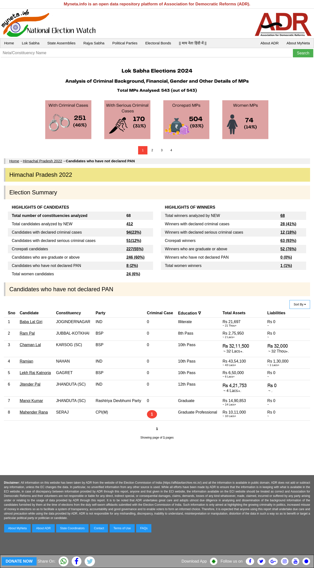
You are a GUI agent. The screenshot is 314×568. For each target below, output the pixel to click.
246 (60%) (135, 257)
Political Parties (125, 43)
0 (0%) (286, 257)
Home (9, 43)
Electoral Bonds (158, 43)
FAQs (143, 528)
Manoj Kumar (31, 401)
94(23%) (133, 232)
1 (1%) (286, 266)
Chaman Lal (30, 345)
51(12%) (133, 241)
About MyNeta (298, 43)
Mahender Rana (34, 412)
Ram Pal (27, 333)
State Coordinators (72, 528)
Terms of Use (122, 528)
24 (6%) (133, 274)
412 (129, 224)
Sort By (300, 304)
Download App (194, 561)
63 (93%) (288, 241)
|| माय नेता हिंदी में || (192, 43)
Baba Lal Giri (31, 322)
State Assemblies (61, 43)
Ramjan (26, 361)
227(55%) (134, 249)
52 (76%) (288, 249)
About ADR (270, 43)
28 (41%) (288, 224)
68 (282, 216)
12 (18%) (288, 232)
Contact (99, 528)
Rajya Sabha (94, 43)
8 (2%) (132, 266)
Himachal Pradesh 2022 (42, 161)
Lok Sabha (30, 43)
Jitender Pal (30, 384)
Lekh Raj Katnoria (35, 373)
